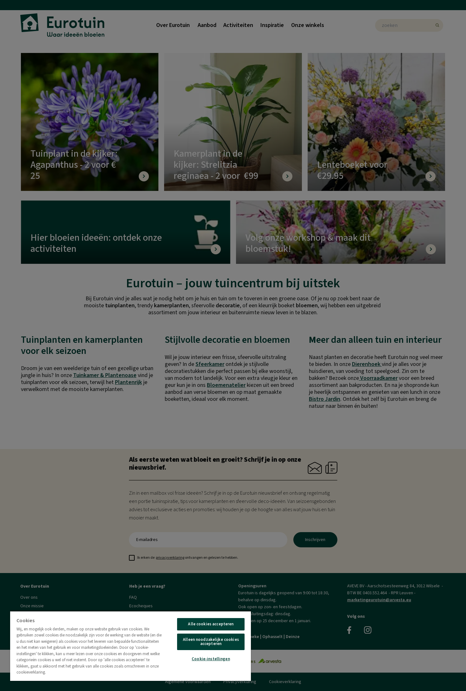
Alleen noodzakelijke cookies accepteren (211, 642)
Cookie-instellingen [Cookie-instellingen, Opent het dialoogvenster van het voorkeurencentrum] (211, 659)
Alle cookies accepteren (210, 624)
